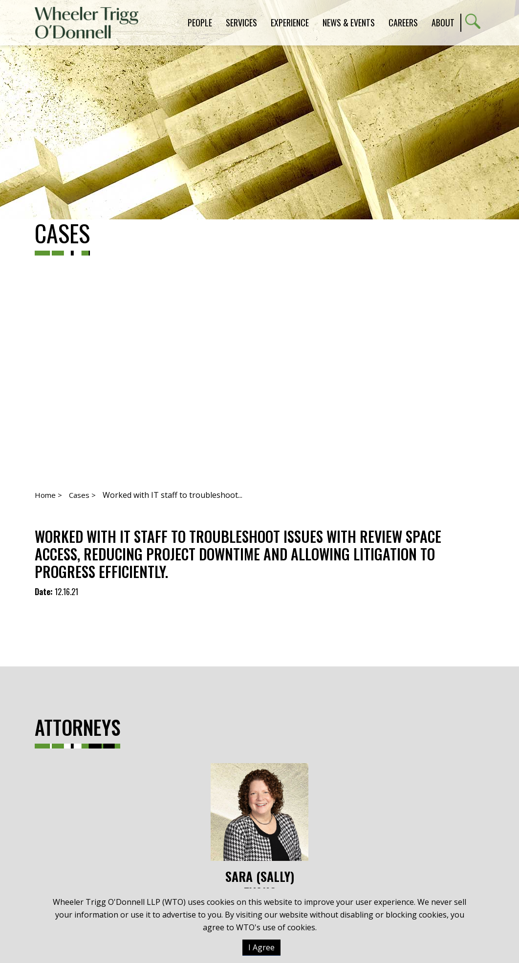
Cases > (82, 495)
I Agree (261, 947)
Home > (48, 495)
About (443, 22)
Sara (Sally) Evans (259, 831)
